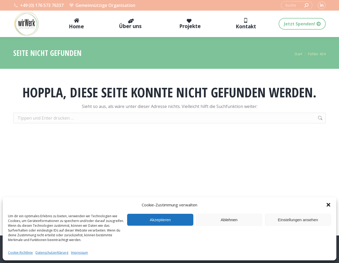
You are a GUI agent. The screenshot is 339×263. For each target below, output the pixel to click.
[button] (328, 204)
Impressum (79, 252)
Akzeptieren (160, 219)
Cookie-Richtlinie (20, 252)
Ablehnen (229, 219)
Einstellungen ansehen (298, 219)
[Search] (297, 5)
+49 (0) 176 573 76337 (38, 5)
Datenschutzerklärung (51, 252)
